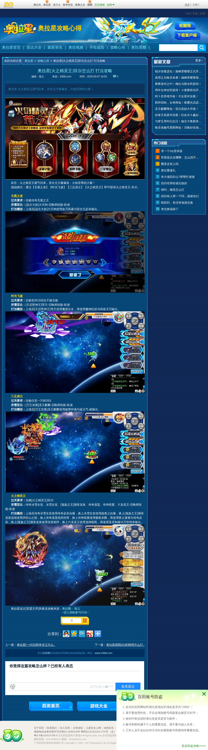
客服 (195, 13)
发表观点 (128, 686)
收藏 (202, 13)
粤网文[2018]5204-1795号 (94, 731)
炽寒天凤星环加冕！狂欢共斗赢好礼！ (179, 115)
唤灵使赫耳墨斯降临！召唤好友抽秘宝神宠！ (179, 127)
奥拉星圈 (138, 47)
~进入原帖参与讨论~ (75, 612)
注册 (195, 4)
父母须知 (78, 727)
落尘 (77, 608)
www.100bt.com (104, 653)
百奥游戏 (8, 4)
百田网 (24, 4)
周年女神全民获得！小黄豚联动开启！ (179, 90)
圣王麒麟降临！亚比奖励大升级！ (177, 108)
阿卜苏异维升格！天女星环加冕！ (177, 96)
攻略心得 (117, 47)
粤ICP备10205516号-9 (45, 735)
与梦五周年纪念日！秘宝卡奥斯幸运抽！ (179, 121)
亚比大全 (34, 47)
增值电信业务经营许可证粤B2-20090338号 (57, 731)
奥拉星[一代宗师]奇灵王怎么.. (36, 644)
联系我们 (52, 727)
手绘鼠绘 (96, 47)
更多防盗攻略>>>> (194, 746)
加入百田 (65, 727)
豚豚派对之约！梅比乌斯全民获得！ (178, 83)
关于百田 (39, 727)
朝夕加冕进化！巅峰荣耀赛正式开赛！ (179, 71)
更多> (199, 60)
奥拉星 (29, 60)
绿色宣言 (109, 727)
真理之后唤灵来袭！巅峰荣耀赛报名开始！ (179, 77)
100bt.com (65, 76)
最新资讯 (54, 47)
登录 (187, 4)
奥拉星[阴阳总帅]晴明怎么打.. (125, 644)
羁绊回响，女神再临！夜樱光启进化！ (179, 102)
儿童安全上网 (93, 727)
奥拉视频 (75, 47)
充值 (187, 13)
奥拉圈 (66, 608)
